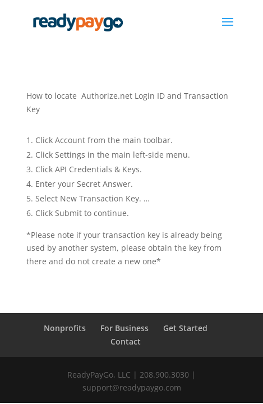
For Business (124, 328)
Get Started (185, 328)
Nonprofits (65, 328)
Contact (125, 341)
